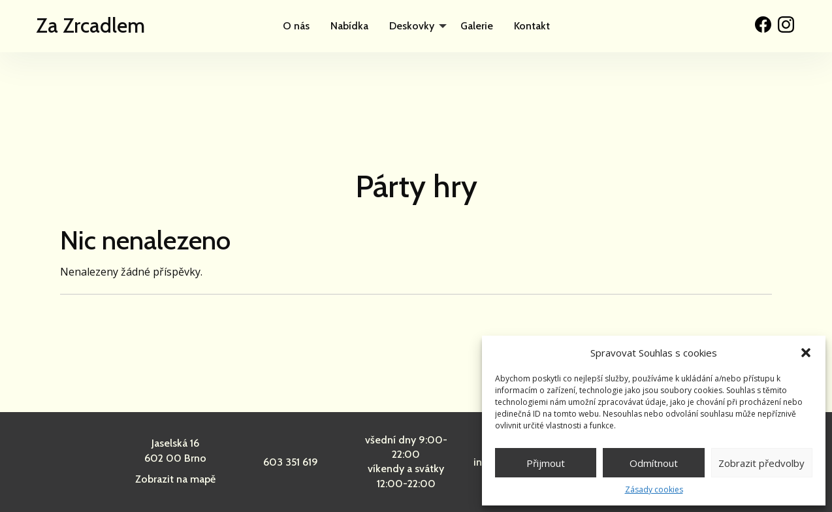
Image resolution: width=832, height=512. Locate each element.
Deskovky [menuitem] (411, 26)
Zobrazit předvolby (761, 463)
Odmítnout (654, 463)
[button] (805, 352)
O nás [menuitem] (296, 26)
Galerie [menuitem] (476, 26)
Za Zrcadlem (90, 25)
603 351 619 (290, 462)
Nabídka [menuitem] (349, 26)
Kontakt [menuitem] (532, 26)
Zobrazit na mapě (175, 479)
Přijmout (545, 463)
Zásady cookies (654, 489)
